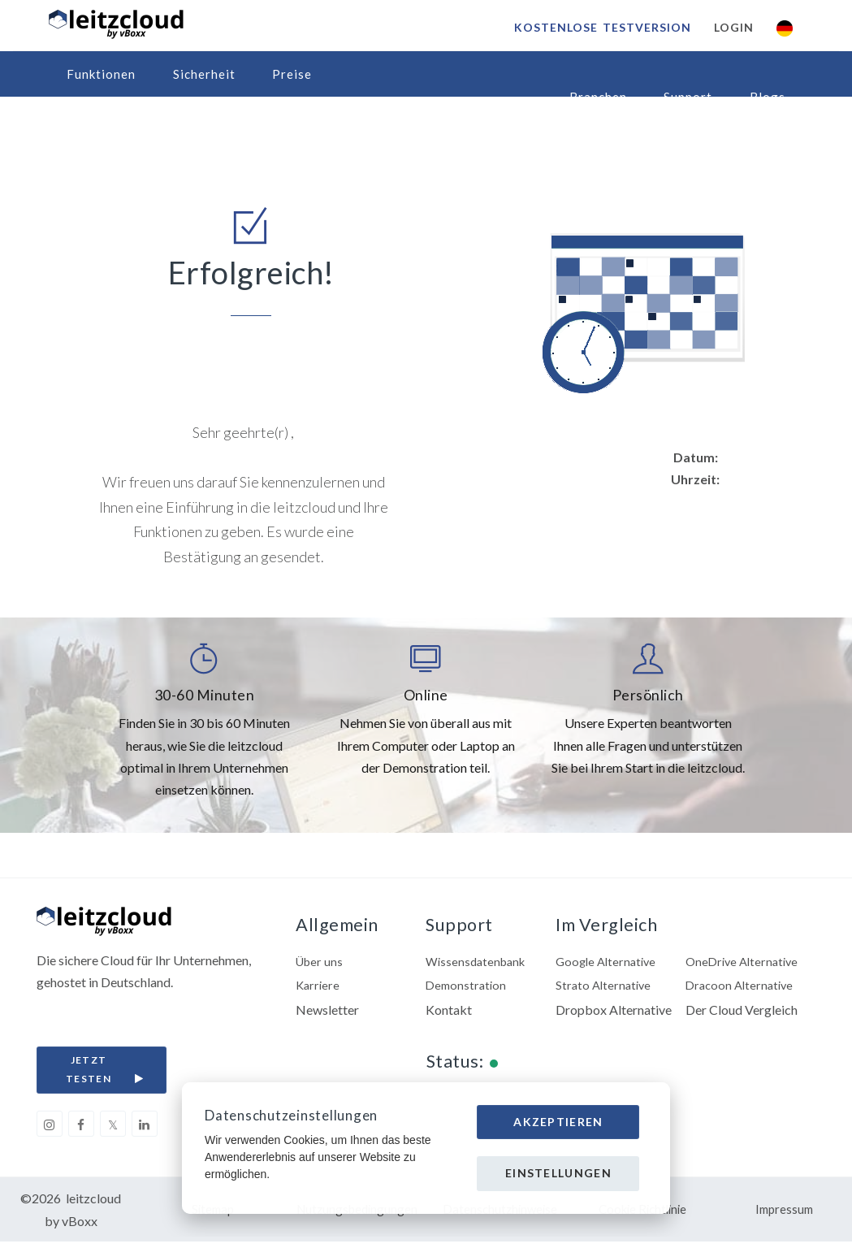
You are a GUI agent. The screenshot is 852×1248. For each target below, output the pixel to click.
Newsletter (327, 1014)
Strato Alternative (605, 989)
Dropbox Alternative (614, 1014)
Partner (91, 119)
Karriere (319, 989)
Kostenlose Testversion (600, 27)
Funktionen (101, 74)
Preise (292, 74)
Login (731, 27)
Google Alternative (609, 963)
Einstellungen (558, 1173)
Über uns (321, 963)
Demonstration (468, 989)
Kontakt (449, 1014)
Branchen (598, 96)
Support (688, 96)
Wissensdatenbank (479, 963)
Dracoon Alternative (742, 989)
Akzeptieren (558, 1122)
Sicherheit (204, 74)
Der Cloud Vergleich (741, 1014)
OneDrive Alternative (745, 963)
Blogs (767, 96)
